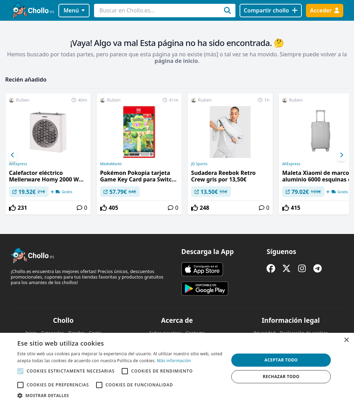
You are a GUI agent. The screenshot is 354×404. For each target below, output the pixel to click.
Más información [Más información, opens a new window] (174, 361)
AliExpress (18, 163)
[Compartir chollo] (270, 10)
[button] (120, 395)
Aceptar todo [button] (281, 360)
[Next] (341, 155)
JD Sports (199, 163)
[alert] (177, 368)
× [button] (346, 340)
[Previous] (13, 155)
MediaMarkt (111, 163)
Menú (74, 10)
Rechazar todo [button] (281, 376)
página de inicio (176, 61)
